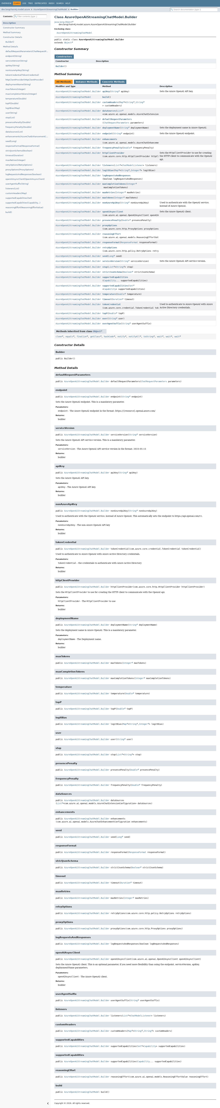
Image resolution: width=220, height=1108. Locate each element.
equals (69, 336)
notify (121, 336)
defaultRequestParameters (117, 119)
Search (60, 3)
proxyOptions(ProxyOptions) (20, 169)
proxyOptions (109, 225)
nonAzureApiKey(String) (17, 70)
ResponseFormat (129, 242)
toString (148, 336)
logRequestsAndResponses (116, 175)
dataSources (109, 111)
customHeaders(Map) (16, 193)
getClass (95, 336)
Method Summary (12, 32)
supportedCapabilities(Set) (19, 198)
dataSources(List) (14, 132)
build (105, 97)
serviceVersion (110, 261)
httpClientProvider (113, 153)
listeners (107, 165)
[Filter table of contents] (30, 16)
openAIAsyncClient (112, 211)
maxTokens (107, 197)
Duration (117, 299)
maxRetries (108, 192)
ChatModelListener (132, 165)
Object (68, 42)
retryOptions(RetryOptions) (19, 165)
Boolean (127, 272)
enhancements (109, 139)
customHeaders (110, 102)
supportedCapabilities (115, 277)
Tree (30, 3)
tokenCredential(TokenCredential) (22, 75)
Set (131, 285)
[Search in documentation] (194, 9)
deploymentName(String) (18, 84)
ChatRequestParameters (116, 122)
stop (104, 267)
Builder (74, 9)
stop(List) (10, 117)
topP (104, 313)
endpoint (107, 133)
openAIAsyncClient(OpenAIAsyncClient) (25, 179)
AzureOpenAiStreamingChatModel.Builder (78, 91)
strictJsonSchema (112, 272)
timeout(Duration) (14, 155)
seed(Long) (11, 141)
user (104, 318)
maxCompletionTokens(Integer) (21, 94)
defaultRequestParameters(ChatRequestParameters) (28, 51)
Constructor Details (12, 37)
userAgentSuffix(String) (17, 184)
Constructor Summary (14, 28)
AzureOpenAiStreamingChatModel (50, 9)
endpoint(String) (14, 56)
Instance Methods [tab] (86, 82)
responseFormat (110, 242)
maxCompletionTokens (114, 184)
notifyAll (134, 336)
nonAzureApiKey (110, 202)
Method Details (10, 46)
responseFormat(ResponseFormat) (23, 146)
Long (110, 256)
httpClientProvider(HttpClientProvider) (24, 80)
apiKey (106, 91)
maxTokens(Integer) (15, 89)
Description (9, 23)
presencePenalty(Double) (18, 122)
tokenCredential (111, 304)
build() (9, 212)
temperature (109, 294)
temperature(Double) (16, 99)
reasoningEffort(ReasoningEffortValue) (24, 207)
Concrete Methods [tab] (113, 82)
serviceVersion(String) (16, 61)
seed (104, 256)
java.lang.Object (63, 22)
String (114, 91)
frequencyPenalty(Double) (18, 127)
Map (121, 102)
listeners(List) (12, 188)
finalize (81, 336)
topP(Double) (12, 103)
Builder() (10, 42)
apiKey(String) (13, 65)
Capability (110, 280)
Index (51, 3)
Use (24, 3)
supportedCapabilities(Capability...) (23, 203)
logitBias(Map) (13, 108)
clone (59, 336)
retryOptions (109, 247)
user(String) (11, 113)
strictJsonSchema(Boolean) (19, 151)
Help (67, 3)
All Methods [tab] (63, 82)
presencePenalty (111, 220)
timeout (106, 299)
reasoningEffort (111, 234)
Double (126, 148)
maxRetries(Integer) (15, 160)
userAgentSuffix (111, 323)
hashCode (109, 336)
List (119, 111)
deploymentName (110, 128)
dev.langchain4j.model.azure (15, 9)
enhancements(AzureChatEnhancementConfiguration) (28, 136)
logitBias (107, 170)
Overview (6, 3)
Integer (135, 170)
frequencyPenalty (112, 148)
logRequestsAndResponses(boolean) (23, 174)
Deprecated (41, 3)
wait (159, 336)
